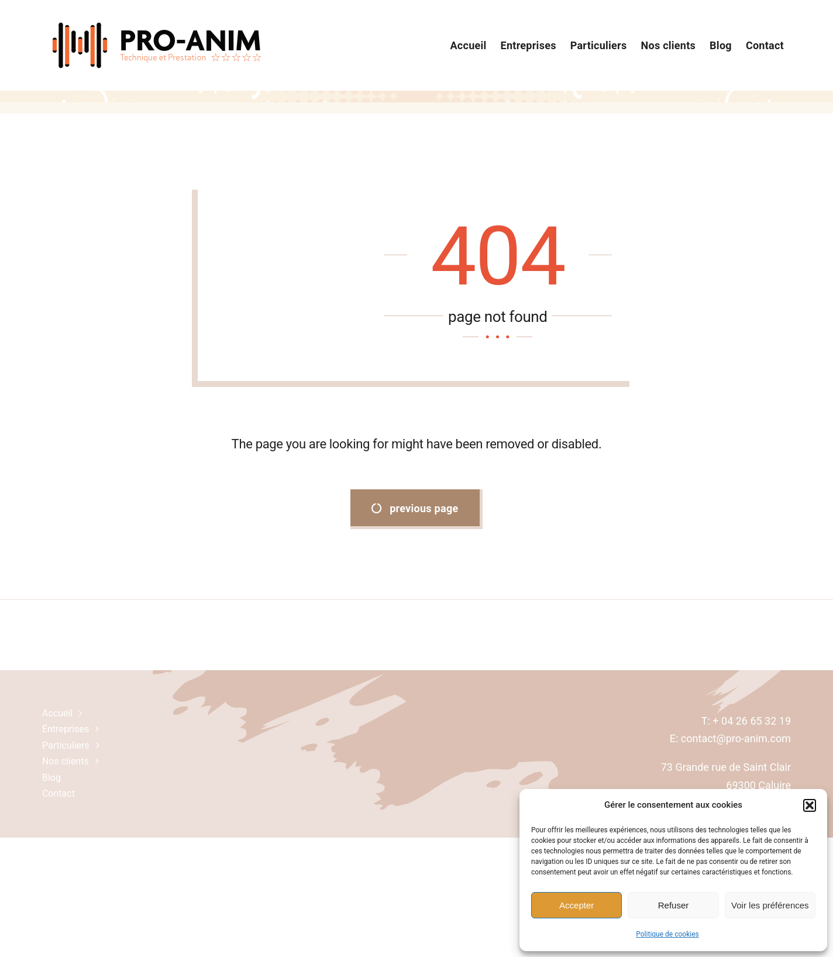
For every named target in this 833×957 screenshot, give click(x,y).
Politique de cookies (667, 934)
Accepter (576, 905)
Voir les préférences (770, 905)
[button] (809, 805)
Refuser (673, 905)
